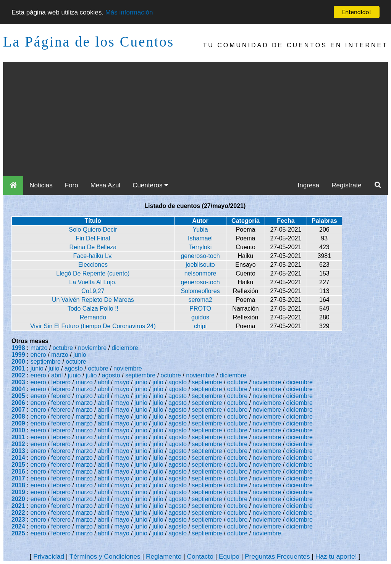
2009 (18, 423)
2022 (18, 512)
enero (38, 354)
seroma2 (200, 300)
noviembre (92, 348)
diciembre (124, 348)
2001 (18, 368)
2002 (18, 375)
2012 (18, 444)
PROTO (200, 308)
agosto (74, 368)
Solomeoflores (200, 291)
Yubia (200, 229)
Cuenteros (150, 185)
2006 (18, 403)
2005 (18, 396)
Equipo (229, 556)
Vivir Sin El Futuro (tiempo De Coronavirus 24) (93, 326)
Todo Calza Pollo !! (93, 308)
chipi (200, 326)
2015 (18, 464)
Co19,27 (93, 291)
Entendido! (356, 12)
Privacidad (48, 556)
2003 (18, 382)
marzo (39, 348)
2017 (18, 478)
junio (79, 354)
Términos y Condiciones (105, 556)
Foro (71, 185)
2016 (18, 471)
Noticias (40, 185)
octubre (63, 348)
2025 (18, 533)
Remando (93, 317)
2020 (18, 499)
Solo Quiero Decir (93, 229)
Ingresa (309, 185)
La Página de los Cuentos (88, 42)
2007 (18, 409)
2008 (18, 416)
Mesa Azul (105, 185)
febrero (61, 382)
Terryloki (200, 247)
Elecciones (93, 264)
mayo (122, 382)
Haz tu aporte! (336, 556)
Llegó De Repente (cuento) (92, 273)
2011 (18, 437)
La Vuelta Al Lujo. (92, 282)
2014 (18, 457)
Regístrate (346, 185)
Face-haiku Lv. (93, 256)
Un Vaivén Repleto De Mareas (93, 300)
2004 (18, 389)
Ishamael (200, 238)
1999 (18, 354)
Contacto (200, 556)
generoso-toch (200, 256)
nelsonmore (200, 273)
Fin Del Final (93, 238)
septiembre (46, 361)
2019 (18, 492)
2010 (18, 430)
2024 (18, 526)
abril (57, 375)
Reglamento (163, 556)
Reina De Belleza (93, 247)
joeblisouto (200, 264)
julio (53, 368)
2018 (18, 485)
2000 (18, 361)
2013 (18, 451)
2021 (18, 506)
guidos (200, 317)
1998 (18, 348)
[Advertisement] (195, 119)
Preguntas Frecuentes (277, 556)
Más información (129, 12)
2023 (18, 519)
